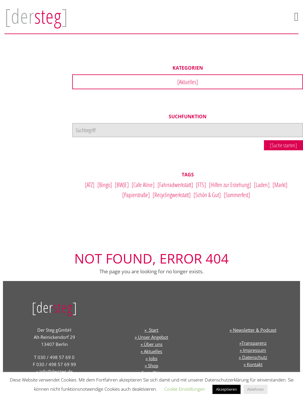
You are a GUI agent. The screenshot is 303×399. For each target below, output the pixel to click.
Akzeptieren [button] (226, 389)
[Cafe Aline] (143, 185)
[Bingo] (104, 185)
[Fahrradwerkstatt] (175, 185)
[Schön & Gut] (207, 195)
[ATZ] (89, 185)
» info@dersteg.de (54, 371)
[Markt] (280, 185)
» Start (151, 330)
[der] (36, 16)
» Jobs (151, 358)
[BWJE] (122, 185)
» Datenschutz (253, 357)
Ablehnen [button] (255, 389)
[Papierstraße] (136, 195)
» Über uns (151, 344)
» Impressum (253, 350)
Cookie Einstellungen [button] (184, 389)
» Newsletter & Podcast (253, 330)
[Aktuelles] (187, 82)
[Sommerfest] (237, 195)
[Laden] (262, 185)
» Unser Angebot (151, 337)
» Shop (151, 365)
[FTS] (201, 185)
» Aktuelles (151, 351)
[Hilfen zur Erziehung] (230, 185)
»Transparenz (253, 343)
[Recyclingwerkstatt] (172, 195)
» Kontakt (253, 364)
